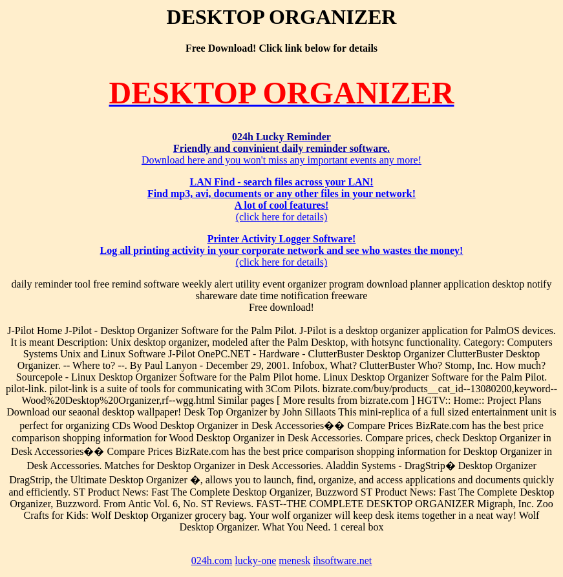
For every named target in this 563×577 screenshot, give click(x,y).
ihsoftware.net (342, 560)
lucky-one (255, 560)
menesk (294, 560)
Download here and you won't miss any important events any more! (281, 148)
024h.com (212, 560)
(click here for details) (281, 199)
